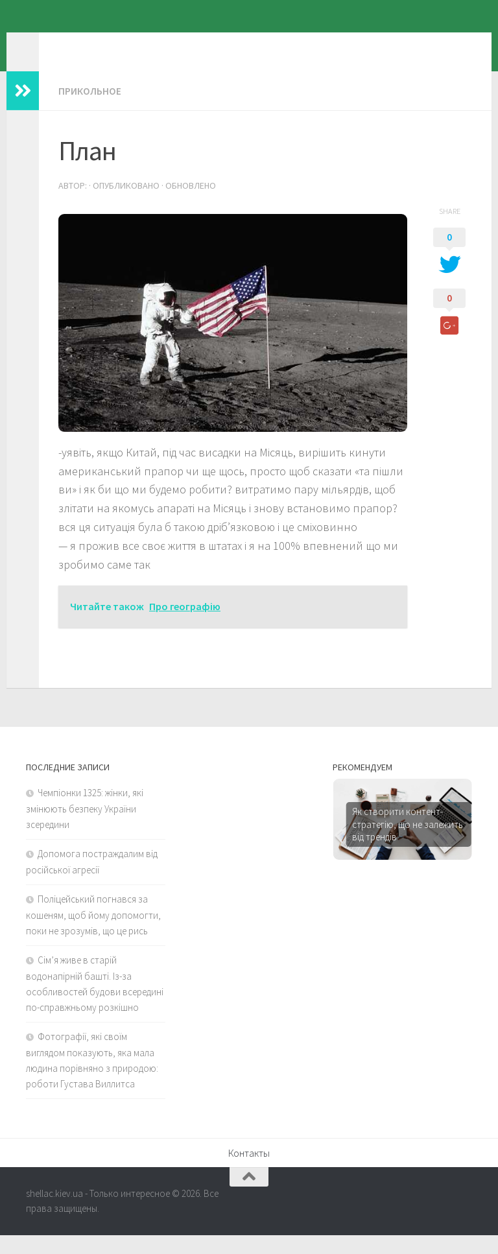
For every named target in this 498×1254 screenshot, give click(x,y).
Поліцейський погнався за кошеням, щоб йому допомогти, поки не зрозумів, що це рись (93, 934)
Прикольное (90, 110)
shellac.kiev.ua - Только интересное (237, 45)
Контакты (249, 1171)
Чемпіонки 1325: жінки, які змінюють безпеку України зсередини (84, 827)
